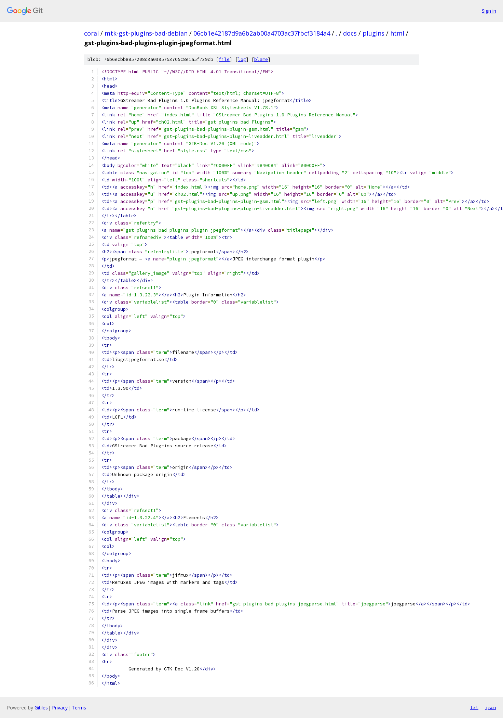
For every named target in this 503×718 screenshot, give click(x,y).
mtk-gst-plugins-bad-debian (146, 33)
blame (261, 59)
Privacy (60, 707)
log (242, 59)
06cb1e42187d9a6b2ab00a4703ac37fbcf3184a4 (261, 33)
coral (91, 33)
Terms (79, 707)
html (397, 33)
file (224, 59)
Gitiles (41, 707)
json (490, 707)
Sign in (489, 11)
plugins (373, 33)
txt (474, 707)
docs (350, 33)
